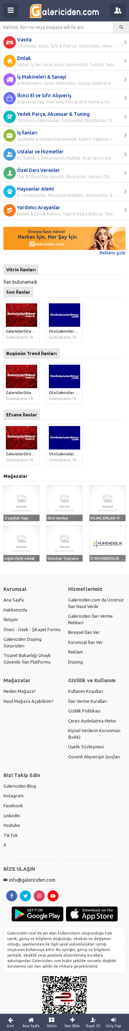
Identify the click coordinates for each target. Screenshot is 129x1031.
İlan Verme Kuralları (87, 701)
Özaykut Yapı (16, 518)
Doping (75, 661)
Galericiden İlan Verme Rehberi (90, 619)
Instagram (13, 795)
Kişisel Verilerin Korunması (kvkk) (94, 733)
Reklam (75, 651)
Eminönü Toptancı (62, 558)
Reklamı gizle (113, 253)
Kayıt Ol (93, 1022)
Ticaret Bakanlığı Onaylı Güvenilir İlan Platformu (27, 658)
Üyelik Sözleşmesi (86, 746)
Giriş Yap (113, 1022)
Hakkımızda (15, 609)
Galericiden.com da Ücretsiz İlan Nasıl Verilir (96, 603)
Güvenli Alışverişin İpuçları (94, 756)
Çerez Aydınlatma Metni (92, 720)
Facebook (13, 805)
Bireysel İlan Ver (84, 632)
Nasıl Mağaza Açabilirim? (28, 701)
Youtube (11, 825)
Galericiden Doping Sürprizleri (22, 642)
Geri (10, 1022)
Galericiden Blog (19, 786)
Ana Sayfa (13, 599)
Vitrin (51, 1022)
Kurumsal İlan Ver (85, 642)
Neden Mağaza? (19, 691)
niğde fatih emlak (19, 558)
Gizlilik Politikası (84, 710)
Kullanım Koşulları (85, 691)
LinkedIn (11, 815)
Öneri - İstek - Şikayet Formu (32, 629)
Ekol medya (57, 518)
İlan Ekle (72, 1022)
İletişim (10, 619)
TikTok (10, 835)
